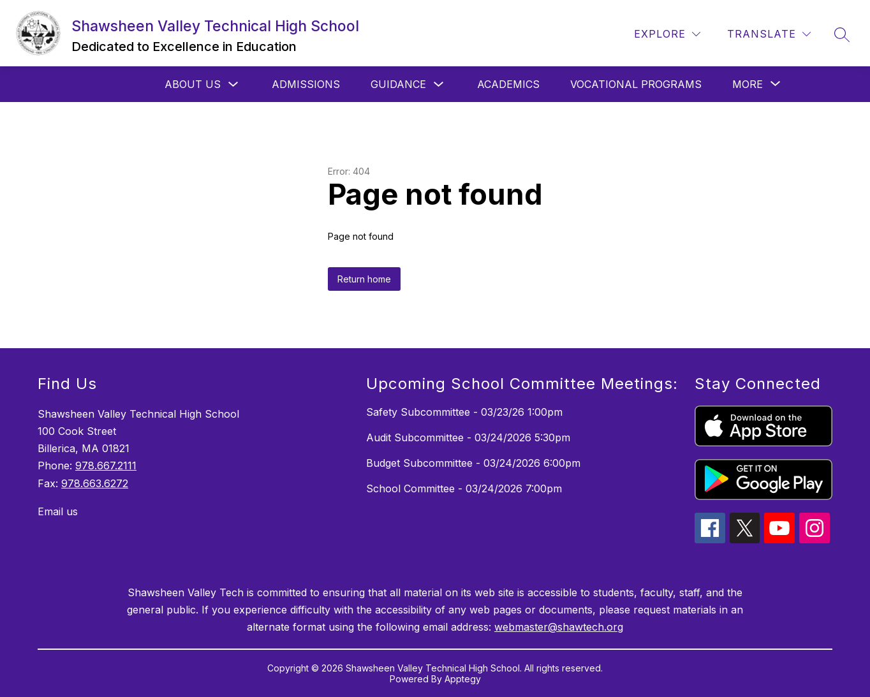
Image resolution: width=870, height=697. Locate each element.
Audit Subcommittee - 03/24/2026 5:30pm (468, 437)
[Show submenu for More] (747, 84)
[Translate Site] (769, 34)
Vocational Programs (636, 84)
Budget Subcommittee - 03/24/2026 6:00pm (473, 463)
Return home (364, 279)
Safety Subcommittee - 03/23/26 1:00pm (464, 412)
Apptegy (463, 678)
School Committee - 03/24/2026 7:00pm (464, 488)
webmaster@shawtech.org (558, 626)
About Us (193, 84)
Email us (58, 511)
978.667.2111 (105, 465)
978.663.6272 (94, 483)
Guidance (398, 84)
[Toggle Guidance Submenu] (438, 84)
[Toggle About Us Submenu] (233, 84)
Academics (508, 84)
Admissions (306, 84)
